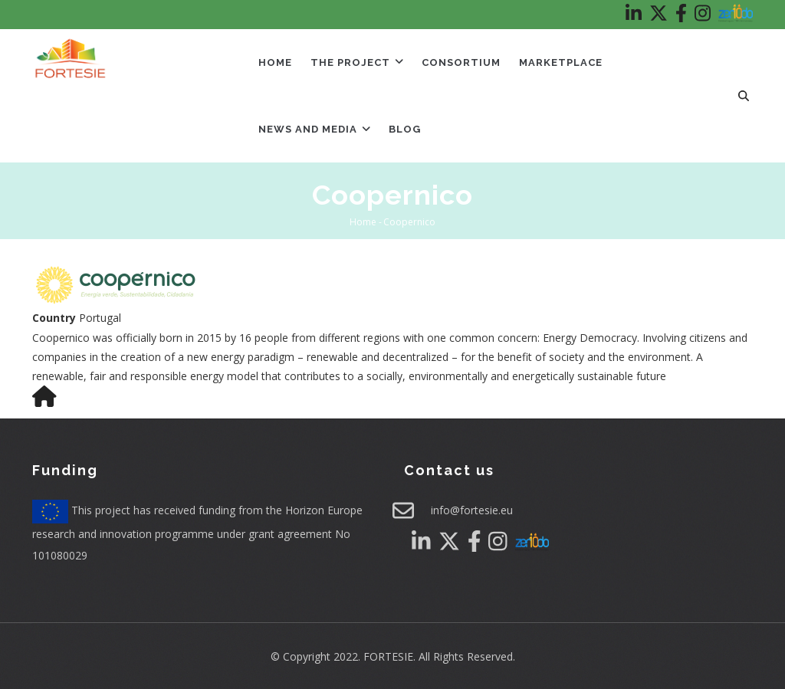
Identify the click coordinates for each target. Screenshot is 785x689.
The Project (356, 62)
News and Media (314, 129)
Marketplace (561, 62)
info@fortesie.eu (472, 510)
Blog (405, 129)
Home (275, 62)
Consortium (461, 62)
